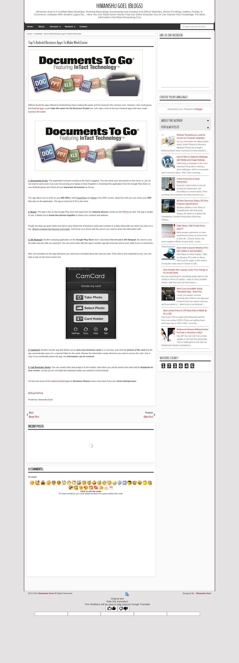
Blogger (198, 109)
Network (69, 26)
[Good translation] (111, 609)
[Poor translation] (123, 609)
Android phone (39, 187)
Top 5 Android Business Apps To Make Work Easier (58, 42)
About (41, 26)
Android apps (38, 108)
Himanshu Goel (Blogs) (119, 6)
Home (30, 26)
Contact (83, 26)
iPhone (125, 212)
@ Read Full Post (35, 393)
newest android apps (60, 381)
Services (54, 26)
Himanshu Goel (45, 399)
